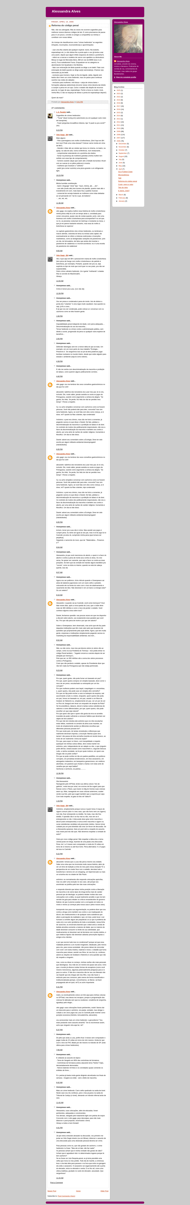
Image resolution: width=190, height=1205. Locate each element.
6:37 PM (59, 1030)
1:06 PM (59, 316)
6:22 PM (59, 854)
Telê (119, 178)
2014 (119, 116)
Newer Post (52, 1191)
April (121, 169)
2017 (119, 106)
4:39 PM (59, 361)
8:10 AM (59, 595)
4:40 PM (59, 376)
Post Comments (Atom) (66, 1196)
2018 (119, 103)
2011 (119, 125)
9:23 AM (59, 670)
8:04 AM (59, 547)
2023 (119, 94)
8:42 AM (59, 1083)
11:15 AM (59, 1178)
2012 (119, 122)
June (121, 163)
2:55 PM (59, 339)
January (122, 201)
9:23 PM (59, 130)
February (122, 198)
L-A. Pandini (61, 112)
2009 (119, 131)
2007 (119, 138)
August (121, 156)
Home (78, 1191)
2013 (119, 119)
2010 (119, 128)
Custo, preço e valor (125, 184)
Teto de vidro (123, 187)
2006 (119, 141)
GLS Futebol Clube (125, 172)
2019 (119, 100)
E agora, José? (124, 191)
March (121, 195)
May (120, 166)
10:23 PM (59, 175)
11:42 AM (59, 1103)
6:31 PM (59, 987)
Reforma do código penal (127, 181)
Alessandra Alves (66, 11)
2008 (119, 135)
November (123, 147)
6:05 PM (59, 449)
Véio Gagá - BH (62, 135)
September (123, 153)
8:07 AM (59, 572)
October (122, 150)
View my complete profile (126, 77)
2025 (119, 90)
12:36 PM (59, 773)
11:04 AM (59, 281)
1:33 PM (59, 801)
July (120, 159)
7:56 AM (59, 1050)
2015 (119, 113)
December (123, 144)
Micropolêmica (123, 175)
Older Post (104, 1191)
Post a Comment (56, 1183)
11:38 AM (59, 203)
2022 (119, 97)
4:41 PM (59, 1128)
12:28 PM (59, 293)
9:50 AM (59, 251)
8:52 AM (59, 640)
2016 (119, 109)
